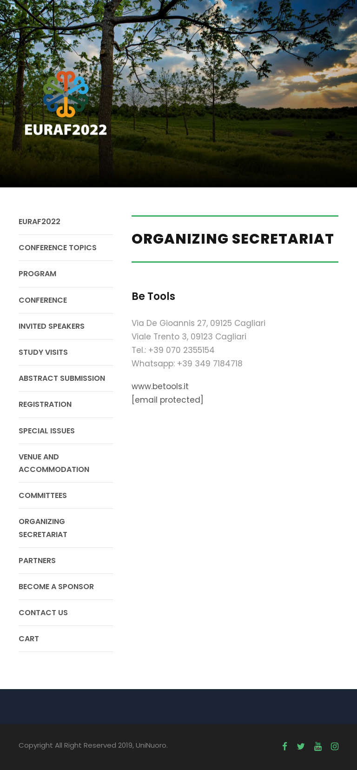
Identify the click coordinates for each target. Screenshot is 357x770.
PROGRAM (37, 273)
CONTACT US (43, 612)
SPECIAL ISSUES (47, 430)
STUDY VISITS (43, 352)
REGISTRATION (45, 404)
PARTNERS (37, 560)
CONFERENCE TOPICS (58, 247)
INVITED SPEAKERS (52, 326)
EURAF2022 (39, 221)
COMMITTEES (43, 495)
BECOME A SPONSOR (56, 586)
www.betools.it (160, 386)
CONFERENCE (43, 300)
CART (29, 638)
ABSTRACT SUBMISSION (62, 378)
